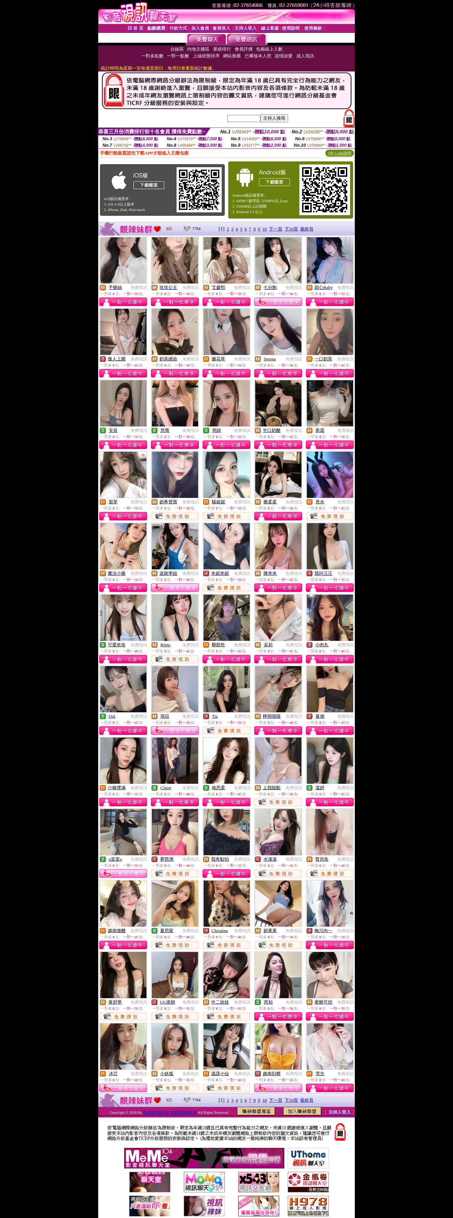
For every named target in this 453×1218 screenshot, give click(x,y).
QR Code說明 (339, 153)
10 (264, 228)
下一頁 (275, 228)
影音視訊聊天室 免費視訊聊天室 (170, 1112)
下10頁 (291, 228)
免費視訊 (139, 287)
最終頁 (306, 228)
